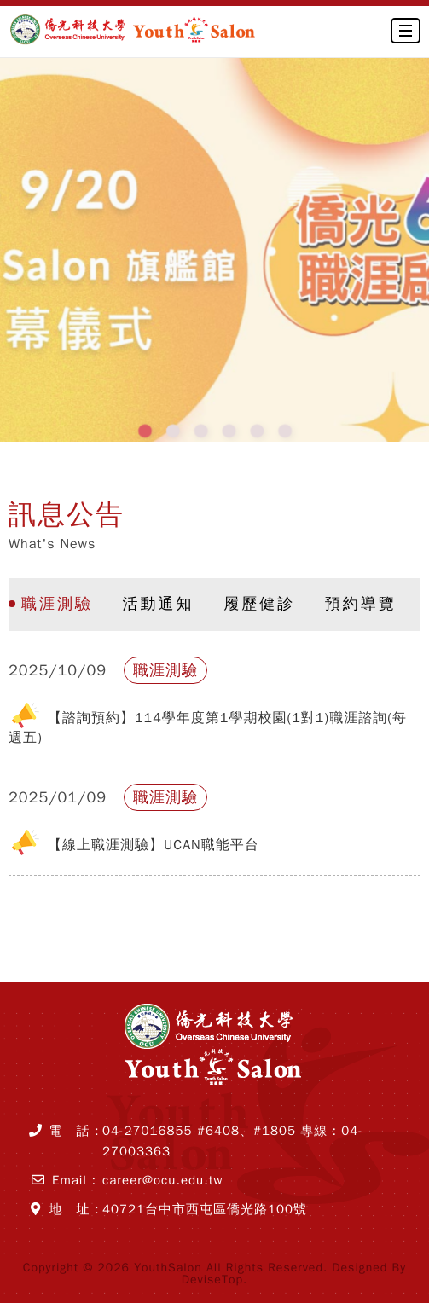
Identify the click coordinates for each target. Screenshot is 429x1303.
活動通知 (158, 603)
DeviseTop (212, 1279)
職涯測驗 (57, 603)
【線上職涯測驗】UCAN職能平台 (153, 845)
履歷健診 (259, 603)
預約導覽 (361, 603)
